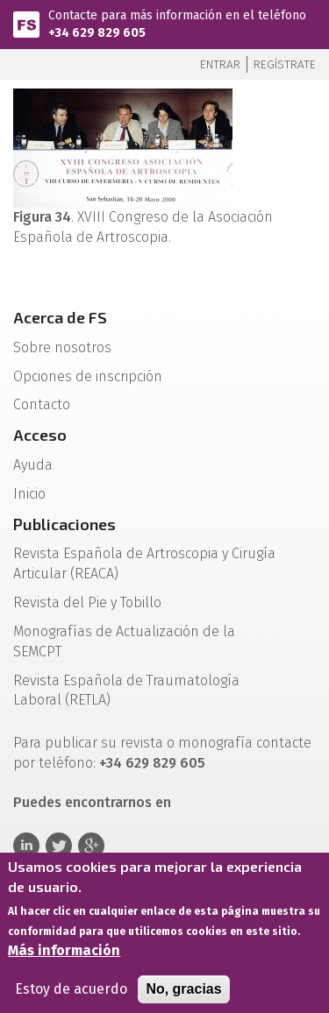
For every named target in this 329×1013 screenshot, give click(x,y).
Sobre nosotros (62, 347)
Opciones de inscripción (87, 376)
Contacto (41, 404)
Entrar (220, 64)
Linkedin (26, 845)
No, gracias (183, 995)
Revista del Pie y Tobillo (87, 602)
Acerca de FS (60, 317)
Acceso (40, 434)
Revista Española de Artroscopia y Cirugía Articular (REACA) (144, 563)
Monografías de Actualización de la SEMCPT (124, 641)
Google (91, 845)
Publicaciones (64, 524)
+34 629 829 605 (97, 32)
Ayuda (33, 465)
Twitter (59, 845)
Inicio (29, 493)
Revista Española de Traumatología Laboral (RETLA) (126, 690)
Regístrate (285, 64)
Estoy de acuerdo (71, 995)
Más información (64, 956)
